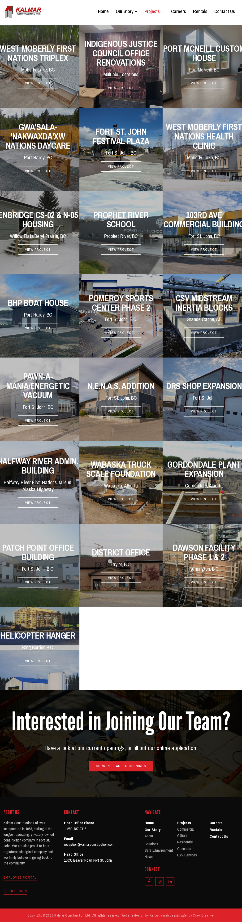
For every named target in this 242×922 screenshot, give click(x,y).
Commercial (185, 829)
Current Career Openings (121, 766)
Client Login (15, 891)
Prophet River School (120, 219)
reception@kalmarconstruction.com (89, 844)
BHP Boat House (38, 303)
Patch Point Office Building (38, 552)
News (149, 856)
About (149, 835)
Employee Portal (20, 877)
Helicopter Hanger (38, 635)
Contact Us (224, 11)
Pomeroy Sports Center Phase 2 (121, 302)
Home (103, 11)
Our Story (127, 11)
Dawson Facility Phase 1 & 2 (204, 552)
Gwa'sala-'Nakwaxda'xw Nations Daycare (38, 136)
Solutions (151, 843)
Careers (178, 11)
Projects (154, 11)
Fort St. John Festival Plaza (121, 136)
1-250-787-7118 (75, 828)
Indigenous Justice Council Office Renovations (121, 53)
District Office (121, 552)
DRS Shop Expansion (204, 386)
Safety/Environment (159, 850)
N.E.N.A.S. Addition (120, 386)
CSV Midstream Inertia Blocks (204, 302)
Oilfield (182, 835)
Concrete (184, 848)
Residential (185, 842)
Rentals (200, 11)
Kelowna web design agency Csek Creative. (182, 915)
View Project (38, 83)
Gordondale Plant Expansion (204, 469)
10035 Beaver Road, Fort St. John (88, 860)
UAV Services (187, 855)
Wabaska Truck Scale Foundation (121, 469)
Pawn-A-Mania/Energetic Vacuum (38, 386)
